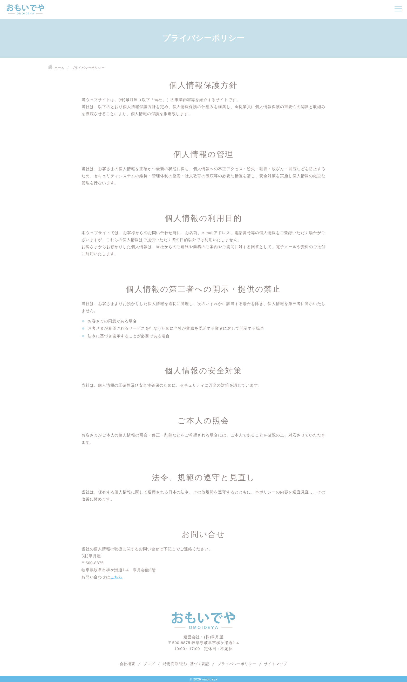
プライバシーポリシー (237, 664)
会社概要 (127, 664)
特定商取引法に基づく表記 (186, 664)
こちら (116, 577)
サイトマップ (275, 664)
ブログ (149, 664)
